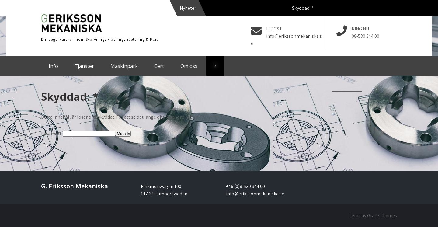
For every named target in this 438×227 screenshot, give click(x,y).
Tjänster (84, 66)
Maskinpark (124, 66)
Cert (159, 66)
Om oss (188, 66)
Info (53, 66)
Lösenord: (78, 133)
